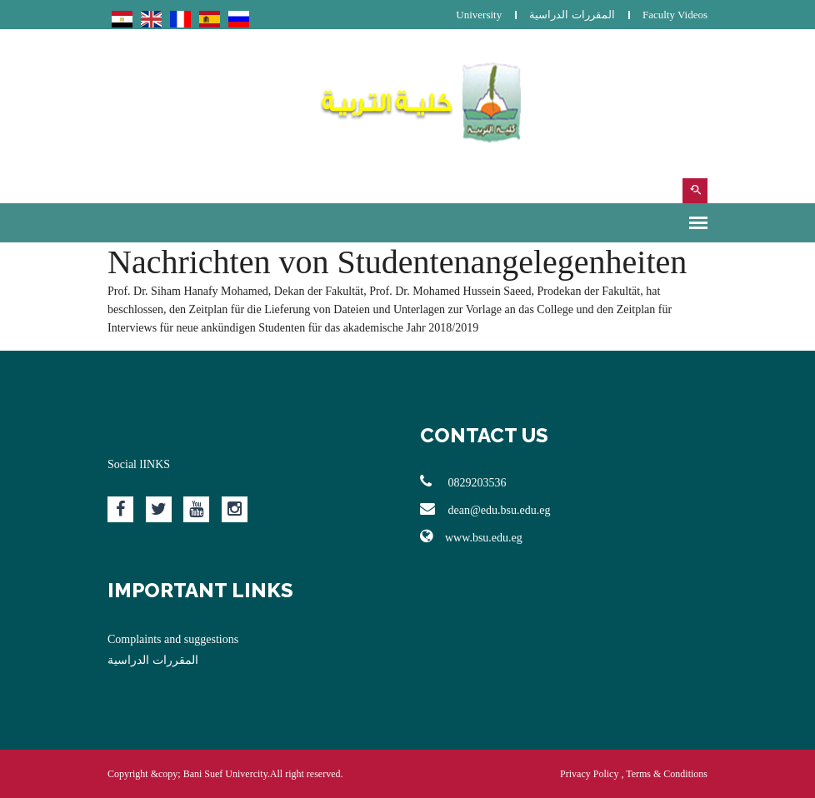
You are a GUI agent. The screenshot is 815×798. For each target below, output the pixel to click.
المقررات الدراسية (571, 14)
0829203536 (463, 481)
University (479, 14)
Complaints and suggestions (173, 639)
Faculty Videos (675, 14)
